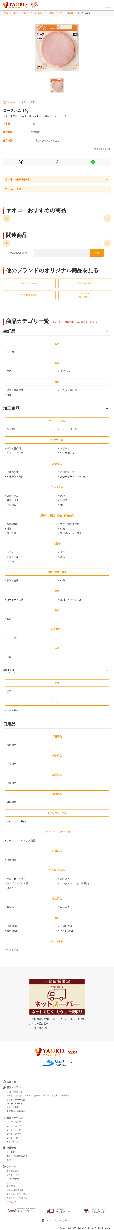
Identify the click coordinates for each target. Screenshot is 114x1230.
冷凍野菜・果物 (15, 476)
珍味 (62, 557)
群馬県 (19, 1095)
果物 (9, 394)
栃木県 (28, 1095)
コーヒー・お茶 (15, 599)
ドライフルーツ (15, 557)
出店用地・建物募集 (16, 1111)
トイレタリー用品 (16, 821)
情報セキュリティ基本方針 (19, 1194)
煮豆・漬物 (13, 500)
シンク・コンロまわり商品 (74, 883)
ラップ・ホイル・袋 (17, 883)
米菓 (62, 552)
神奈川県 (65, 1095)
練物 (62, 495)
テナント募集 (13, 1107)
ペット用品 (13, 949)
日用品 (9, 724)
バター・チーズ (15, 453)
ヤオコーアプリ (14, 1134)
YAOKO (47, 1220)
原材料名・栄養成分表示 (17, 179)
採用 (9, 1160)
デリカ (9, 671)
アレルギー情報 (13, 189)
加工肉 (70, 13)
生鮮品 (51, 13)
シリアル (11, 429)
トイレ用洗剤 (67, 930)
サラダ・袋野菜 (68, 390)
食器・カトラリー (16, 879)
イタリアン (13, 638)
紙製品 (10, 907)
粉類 (9, 528)
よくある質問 (13, 1170)
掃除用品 (11, 764)
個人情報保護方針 (15, 1190)
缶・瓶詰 (11, 533)
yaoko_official (62, 1220)
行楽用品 (11, 859)
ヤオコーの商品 (37, 13)
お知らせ (11, 1081)
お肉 (60, 13)
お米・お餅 (13, 580)
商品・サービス (19, 13)
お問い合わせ (13, 1178)
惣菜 (9, 691)
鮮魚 (9, 371)
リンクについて (14, 1182)
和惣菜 (63, 500)
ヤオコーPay (12, 1138)
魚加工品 (65, 371)
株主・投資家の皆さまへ (18, 1156)
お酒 (9, 618)
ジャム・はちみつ (69, 429)
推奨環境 (11, 1186)
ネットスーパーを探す (17, 1099)
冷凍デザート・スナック (73, 476)
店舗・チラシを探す (16, 1091)
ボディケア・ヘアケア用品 (21, 840)
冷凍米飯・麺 (67, 472)
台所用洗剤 (13, 930)
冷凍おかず (13, 472)
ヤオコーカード (14, 1126)
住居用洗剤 (66, 926)
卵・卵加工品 (67, 453)
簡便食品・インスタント (73, 533)
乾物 (62, 528)
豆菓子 (10, 552)
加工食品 (11, 408)
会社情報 (11, 1147)
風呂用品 (11, 802)
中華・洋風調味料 (69, 524)
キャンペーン (13, 1142)
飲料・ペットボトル (71, 599)
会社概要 (11, 1152)
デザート (65, 448)
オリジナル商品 (14, 1122)
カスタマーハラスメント (18, 1198)
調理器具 (65, 879)
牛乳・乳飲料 (14, 448)
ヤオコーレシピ (14, 1130)
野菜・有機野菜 (15, 390)
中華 (9, 657)
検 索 (97, 253)
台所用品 (11, 745)
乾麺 (62, 580)
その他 (10, 561)
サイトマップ (13, 1174)
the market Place (14, 1103)
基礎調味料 (13, 524)
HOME (5, 13)
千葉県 (46, 1095)
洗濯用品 (11, 783)
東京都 (55, 1095)
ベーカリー (13, 710)
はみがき (65, 907)
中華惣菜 (11, 505)
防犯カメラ (12, 1202)
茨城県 (37, 1095)
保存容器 (11, 888)
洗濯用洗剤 (13, 926)
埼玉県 (10, 1095)
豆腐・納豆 (13, 495)
